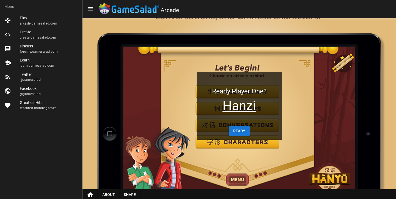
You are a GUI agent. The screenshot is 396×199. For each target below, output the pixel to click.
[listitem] (41, 21)
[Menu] (90, 9)
